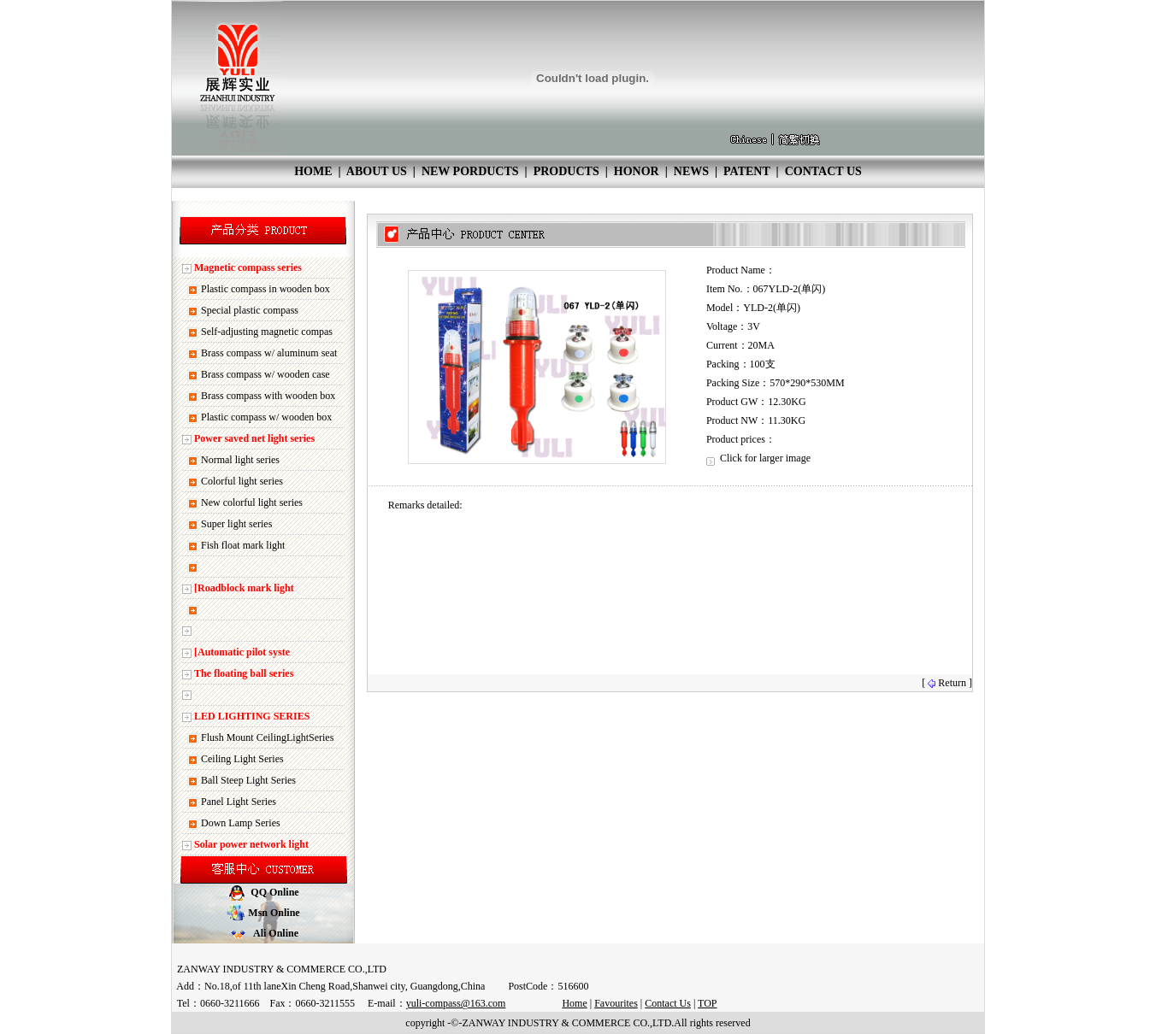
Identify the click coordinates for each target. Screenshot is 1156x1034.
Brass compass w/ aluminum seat (269, 353)
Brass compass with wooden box (268, 396)
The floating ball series (243, 673)
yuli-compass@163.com (456, 1003)
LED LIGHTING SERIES (252, 716)
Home (574, 1003)
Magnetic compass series (248, 267)
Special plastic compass (249, 310)
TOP (707, 1003)
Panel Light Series (238, 802)
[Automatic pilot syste (242, 652)
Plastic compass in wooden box (265, 289)
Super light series (236, 524)
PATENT (746, 171)
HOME (313, 171)
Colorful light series (242, 481)
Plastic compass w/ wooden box (266, 417)
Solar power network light (251, 844)
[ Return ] (947, 683)
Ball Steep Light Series (248, 780)
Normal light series (240, 460)
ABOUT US (376, 171)
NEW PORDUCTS (470, 171)
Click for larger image (758, 458)
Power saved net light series (254, 438)
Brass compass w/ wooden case (265, 374)
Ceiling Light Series (242, 759)
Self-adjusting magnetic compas (267, 332)
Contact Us (668, 1003)
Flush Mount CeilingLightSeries (267, 737)
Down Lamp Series (240, 823)
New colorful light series (252, 502)
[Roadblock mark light (244, 588)
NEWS (691, 171)
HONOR (636, 171)
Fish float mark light (243, 545)
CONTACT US (823, 171)
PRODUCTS (566, 171)
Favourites (616, 1003)
